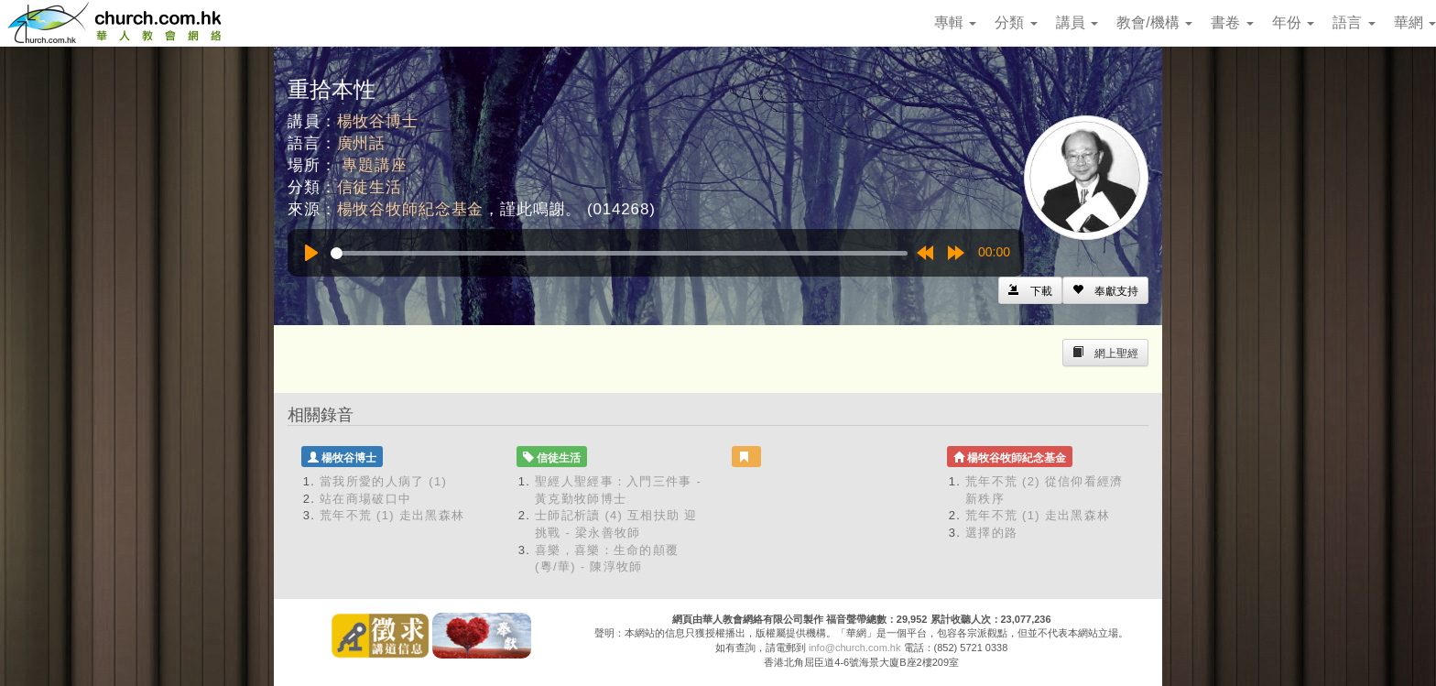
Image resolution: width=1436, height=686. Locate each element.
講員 (1077, 22)
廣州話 (361, 143)
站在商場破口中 (365, 499)
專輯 (955, 22)
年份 (1293, 22)
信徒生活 (369, 187)
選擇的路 (991, 532)
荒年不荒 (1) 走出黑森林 (392, 515)
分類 (1016, 22)
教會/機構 (1154, 22)
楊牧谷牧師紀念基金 (410, 209)
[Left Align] (1105, 290)
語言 (1354, 22)
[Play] (311, 252)
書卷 (1232, 22)
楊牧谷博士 (378, 121)
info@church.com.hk (854, 647)
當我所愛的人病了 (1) (383, 481)
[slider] (619, 253)
